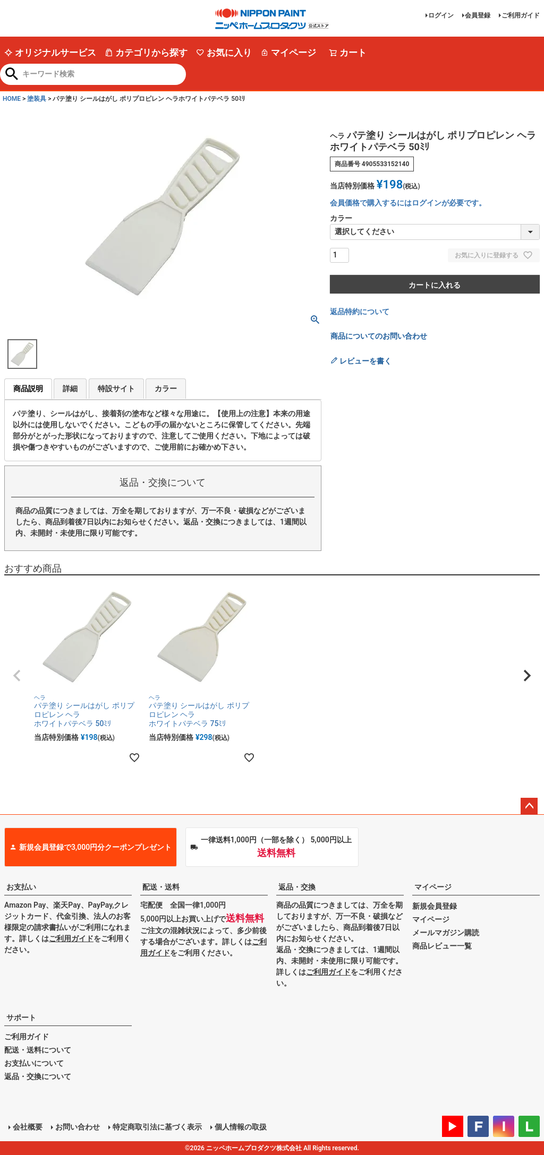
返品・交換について (37, 1076)
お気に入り (224, 52)
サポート (21, 1017)
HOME (12, 98)
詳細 (70, 388)
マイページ (288, 52)
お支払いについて (34, 1063)
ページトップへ (529, 806)
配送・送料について (37, 1050)
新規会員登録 (434, 906)
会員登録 (477, 15)
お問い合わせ (77, 1127)
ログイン (441, 15)
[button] (17, 675)
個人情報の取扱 (241, 1127)
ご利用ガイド (521, 15)
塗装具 (36, 98)
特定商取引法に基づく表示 (157, 1127)
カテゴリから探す (146, 52)
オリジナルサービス (50, 52)
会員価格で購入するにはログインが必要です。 (408, 203)
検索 (12, 75)
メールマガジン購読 (445, 932)
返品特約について (359, 311)
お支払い (21, 887)
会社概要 (27, 1127)
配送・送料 (161, 887)
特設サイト (116, 388)
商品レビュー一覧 (442, 946)
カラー (166, 388)
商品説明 (28, 388)
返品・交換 (297, 887)
